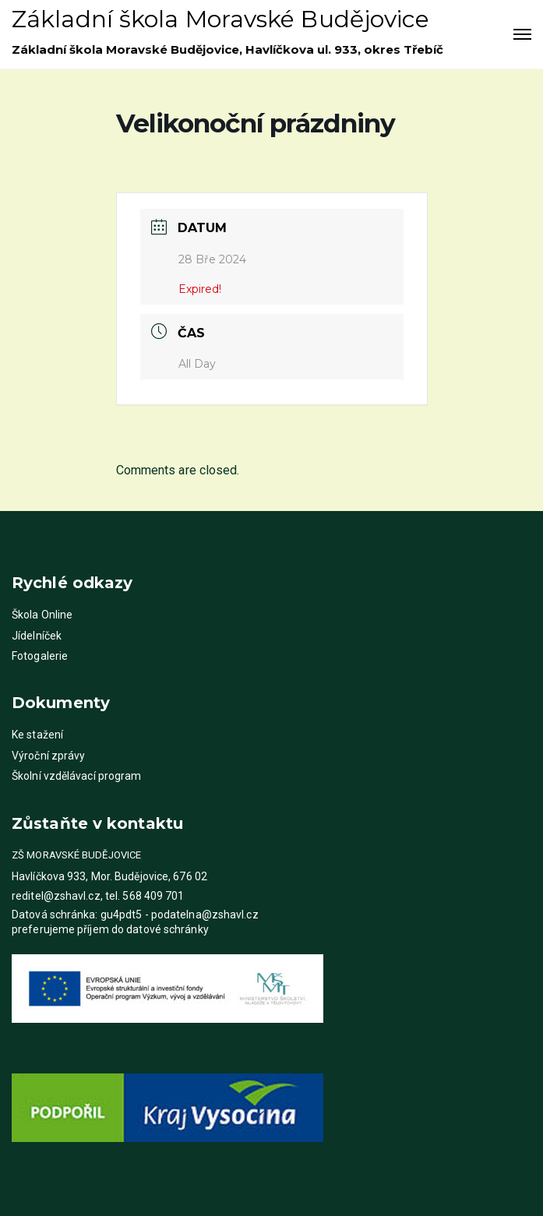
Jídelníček (37, 635)
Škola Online (42, 614)
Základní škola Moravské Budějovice (220, 19)
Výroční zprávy (48, 755)
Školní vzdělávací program (77, 776)
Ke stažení (37, 734)
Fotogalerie (40, 656)
